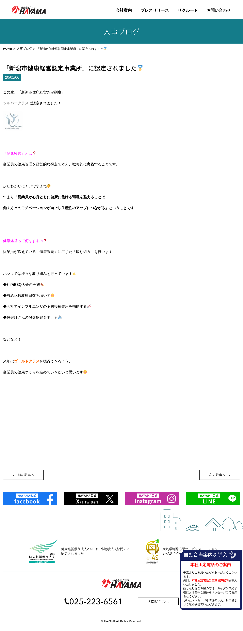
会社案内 (124, 10)
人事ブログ (24, 50)
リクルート (188, 10)
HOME (7, 50)
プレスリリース (155, 10)
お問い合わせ (219, 10)
